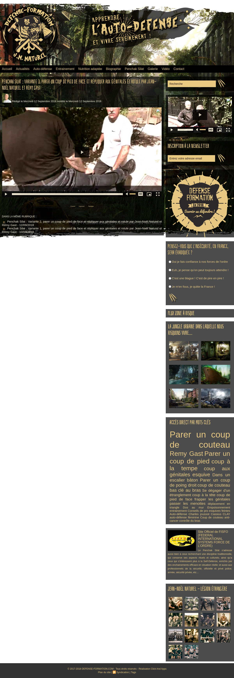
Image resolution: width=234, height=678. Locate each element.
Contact (179, 69)
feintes (226, 510)
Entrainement (65, 69)
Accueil (7, 69)
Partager (96, 205)
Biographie (113, 69)
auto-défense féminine (184, 517)
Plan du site (105, 672)
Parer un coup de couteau (200, 440)
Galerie (153, 69)
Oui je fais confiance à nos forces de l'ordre (200, 261)
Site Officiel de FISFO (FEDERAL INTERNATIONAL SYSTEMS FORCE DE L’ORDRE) (213, 538)
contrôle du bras (189, 520)
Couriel (66, 205)
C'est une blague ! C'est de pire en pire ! (198, 278)
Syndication (123, 672)
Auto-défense (42, 69)
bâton (192, 480)
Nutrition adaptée (90, 69)
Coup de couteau (211, 517)
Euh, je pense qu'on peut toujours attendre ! (200, 270)
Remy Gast (186, 453)
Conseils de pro (198, 510)
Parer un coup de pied (200, 457)
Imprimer (81, 205)
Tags (132, 672)
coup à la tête (203, 495)
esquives (215, 510)
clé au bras (189, 490)
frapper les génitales (212, 499)
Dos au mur (193, 507)
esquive (201, 474)
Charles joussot (199, 514)
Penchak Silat (134, 69)
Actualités (22, 69)
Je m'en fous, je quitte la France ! (193, 286)
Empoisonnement (218, 507)
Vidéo (166, 69)
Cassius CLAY (220, 514)
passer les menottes (187, 503)
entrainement (178, 510)
